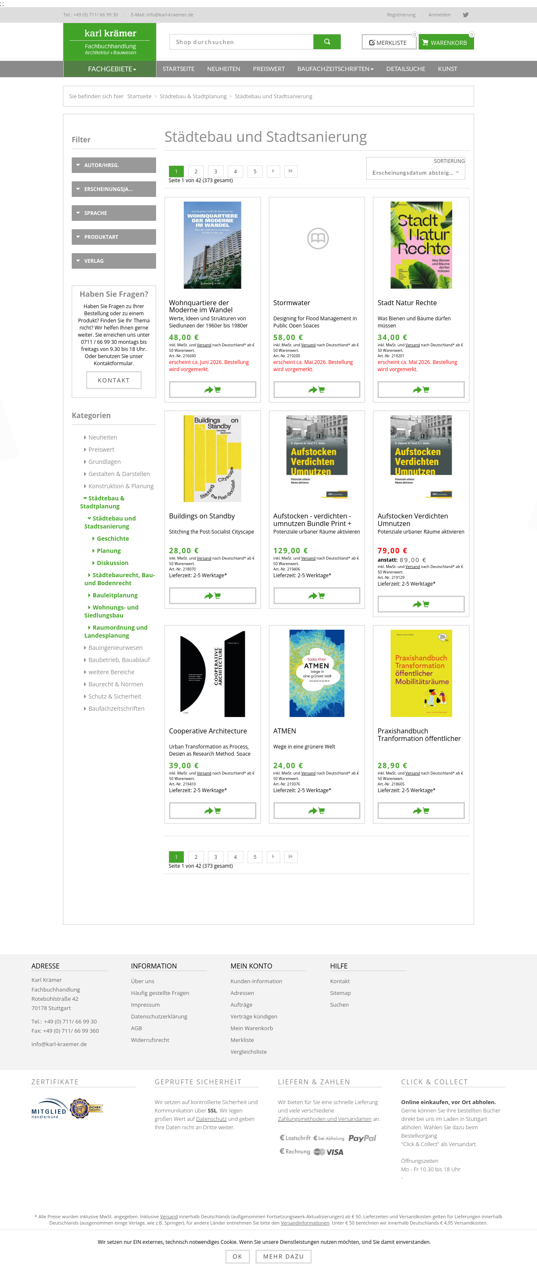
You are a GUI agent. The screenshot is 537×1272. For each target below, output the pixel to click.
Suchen (339, 1004)
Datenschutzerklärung (159, 1016)
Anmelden (440, 14)
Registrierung (401, 14)
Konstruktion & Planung (121, 486)
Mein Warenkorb (252, 1028)
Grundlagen (105, 462)
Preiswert (102, 449)
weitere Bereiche (112, 672)
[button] (109, 69)
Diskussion (113, 563)
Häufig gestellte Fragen (160, 993)
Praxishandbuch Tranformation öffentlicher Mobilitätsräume (419, 735)
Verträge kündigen (254, 1016)
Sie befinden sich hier (96, 96)
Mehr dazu (283, 1256)
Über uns (142, 981)
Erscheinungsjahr (110, 189)
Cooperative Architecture (208, 731)
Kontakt (114, 380)
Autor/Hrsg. (101, 165)
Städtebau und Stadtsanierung (110, 522)
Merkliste (242, 1040)
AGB (136, 1028)
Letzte (291, 171)
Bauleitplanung (115, 595)
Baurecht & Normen (116, 684)
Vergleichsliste (249, 1051)
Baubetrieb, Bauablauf (119, 660)
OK (237, 1256)
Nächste (273, 171)
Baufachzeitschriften (117, 708)
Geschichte (113, 538)
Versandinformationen (305, 1223)
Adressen (242, 993)
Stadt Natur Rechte (407, 303)
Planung (109, 551)
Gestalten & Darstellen (119, 474)
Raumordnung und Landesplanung (116, 631)
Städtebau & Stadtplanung (193, 96)
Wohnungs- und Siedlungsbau (111, 611)
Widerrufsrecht (150, 1040)
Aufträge (242, 1004)
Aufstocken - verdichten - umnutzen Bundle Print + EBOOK (313, 520)
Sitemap (340, 993)
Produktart (101, 237)
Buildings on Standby (202, 517)
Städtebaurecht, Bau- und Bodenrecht (119, 579)
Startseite (140, 96)
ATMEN (285, 731)
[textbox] (242, 41)
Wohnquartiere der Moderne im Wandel (201, 306)
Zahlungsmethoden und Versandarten (325, 1119)
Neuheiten (103, 437)
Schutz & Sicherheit (115, 696)
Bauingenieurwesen (116, 648)
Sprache (95, 213)
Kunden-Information (256, 981)
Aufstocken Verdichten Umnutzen (413, 520)
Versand (204, 345)
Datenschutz (211, 1119)
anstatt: (387, 559)
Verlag (94, 260)
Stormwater (292, 303)
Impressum (145, 1004)
